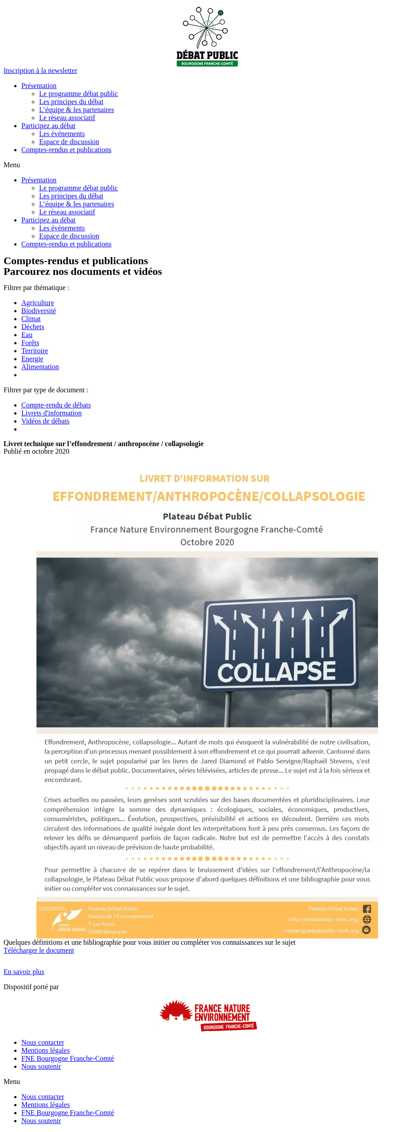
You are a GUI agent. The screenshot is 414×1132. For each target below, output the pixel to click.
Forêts (30, 342)
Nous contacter (42, 1042)
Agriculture (37, 302)
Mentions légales (45, 1050)
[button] (40, 70)
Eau (26, 334)
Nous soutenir (41, 1066)
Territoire (34, 351)
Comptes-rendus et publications (66, 149)
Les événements (62, 133)
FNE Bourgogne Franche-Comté (67, 1058)
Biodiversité (38, 310)
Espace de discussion (69, 141)
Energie (32, 359)
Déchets (32, 326)
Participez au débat (48, 125)
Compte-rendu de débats (56, 405)
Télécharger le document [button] (39, 950)
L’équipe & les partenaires (76, 109)
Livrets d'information (51, 413)
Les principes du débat (71, 101)
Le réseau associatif (67, 117)
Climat (31, 318)
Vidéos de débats (45, 421)
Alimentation (40, 367)
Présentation (38, 85)
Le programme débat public (78, 93)
